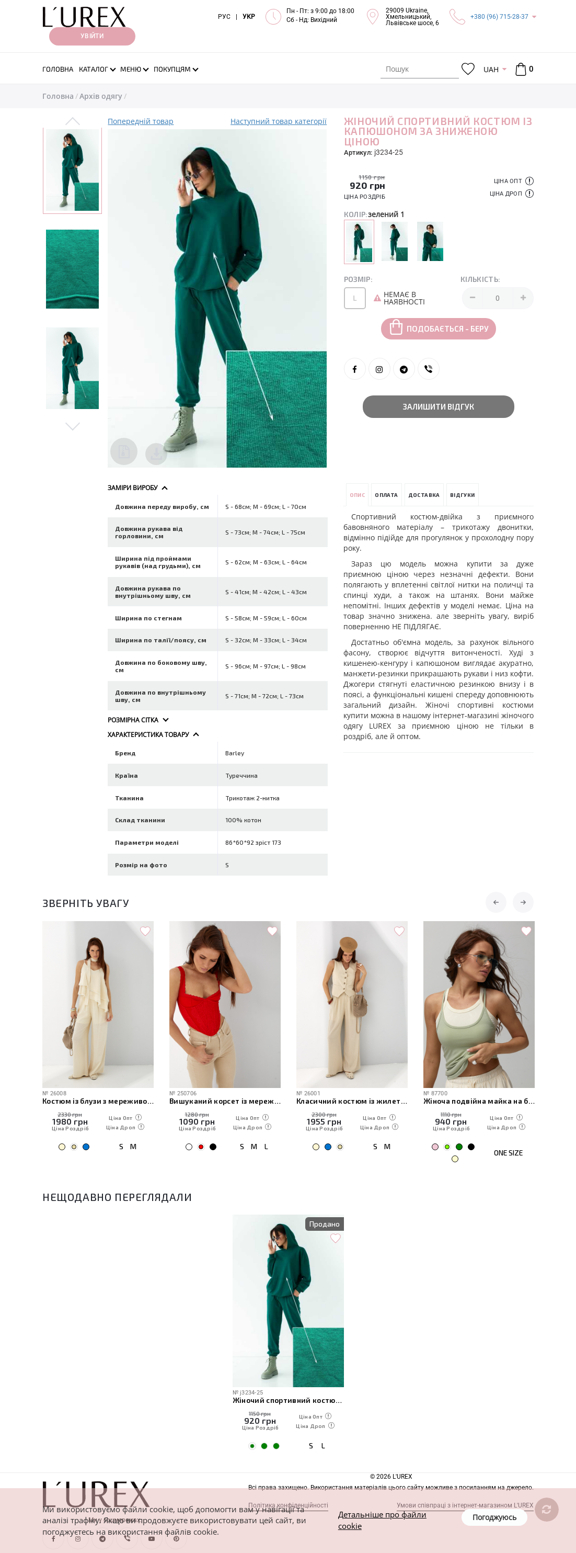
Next (72, 426)
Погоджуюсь (494, 1517)
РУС (224, 16)
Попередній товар (141, 121)
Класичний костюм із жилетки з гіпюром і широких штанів (352, 1100)
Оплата (386, 495)
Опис (357, 495)
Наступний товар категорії (279, 121)
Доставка (424, 495)
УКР (249, 16)
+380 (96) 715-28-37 (499, 16)
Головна (58, 96)
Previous (72, 122)
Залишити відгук (438, 406)
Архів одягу (100, 96)
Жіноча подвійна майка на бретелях (479, 1100)
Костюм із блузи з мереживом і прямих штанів (98, 1100)
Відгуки (462, 495)
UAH (491, 69)
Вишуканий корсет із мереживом (225, 1100)
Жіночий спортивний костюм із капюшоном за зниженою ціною (288, 1400)
